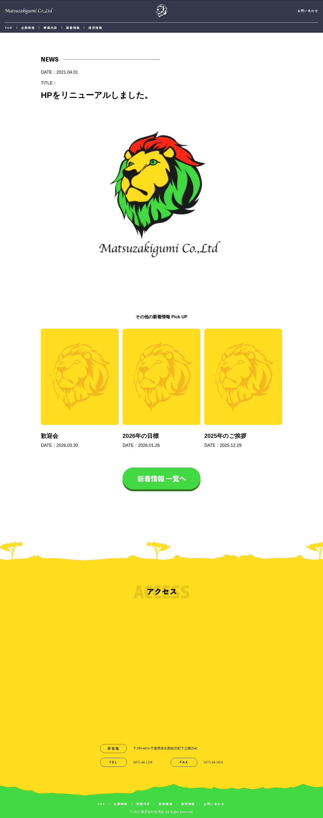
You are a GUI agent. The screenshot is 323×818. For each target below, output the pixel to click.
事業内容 (50, 28)
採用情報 (95, 28)
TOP (8, 28)
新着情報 (73, 28)
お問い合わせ (308, 11)
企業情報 (28, 28)
